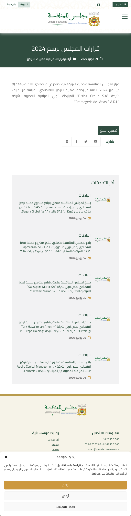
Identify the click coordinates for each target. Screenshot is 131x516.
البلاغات (85, 202)
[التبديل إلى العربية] (24, 4)
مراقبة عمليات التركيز (40, 59)
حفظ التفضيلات (65, 507)
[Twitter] (86, 141)
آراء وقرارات (63, 59)
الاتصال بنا (120, 4)
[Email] (96, 141)
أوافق (65, 485)
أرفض (65, 496)
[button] (6, 457)
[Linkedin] (67, 141)
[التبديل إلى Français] (11, 4)
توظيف (55, 449)
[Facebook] (76, 141)
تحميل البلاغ (108, 130)
